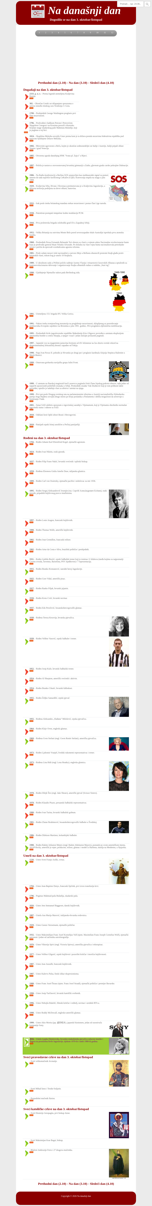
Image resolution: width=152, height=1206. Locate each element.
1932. (31, 203)
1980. (31, 812)
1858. (31, 471)
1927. (31, 588)
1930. (31, 598)
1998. (31, 353)
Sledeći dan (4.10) (102, 82)
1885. (31, 156)
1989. (31, 263)
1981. (31, 253)
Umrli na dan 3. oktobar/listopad (45, 855)
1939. (31, 638)
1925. (31, 579)
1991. (31, 314)
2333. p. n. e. (35, 94)
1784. (31, 442)
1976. (31, 944)
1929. (31, 186)
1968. (31, 242)
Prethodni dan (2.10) (52, 82)
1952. (31, 232)
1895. (31, 491)
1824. (31, 136)
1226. (31, 860)
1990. (31, 272)
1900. (31, 530)
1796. (31, 123)
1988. (31, 845)
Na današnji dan (84, 1196)
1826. (31, 905)
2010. (31, 415)
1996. (31, 1003)
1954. (31, 678)
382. (31, 103)
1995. (31, 333)
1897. (31, 165)
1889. (31, 481)
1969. (31, 738)
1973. (31, 753)
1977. (31, 954)
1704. (31, 886)
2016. (31, 1039)
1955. (31, 698)
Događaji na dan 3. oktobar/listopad (48, 89)
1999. (31, 362)
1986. (31, 835)
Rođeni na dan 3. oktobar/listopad (46, 438)
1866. (31, 146)
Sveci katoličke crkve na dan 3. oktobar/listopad (56, 1109)
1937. (31, 608)
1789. (31, 113)
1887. (31, 915)
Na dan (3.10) (78, 82)
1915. (31, 569)
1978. (31, 793)
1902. (31, 540)
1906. (31, 175)
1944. (31, 223)
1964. (31, 728)
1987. (31, 964)
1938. (31, 213)
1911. (31, 559)
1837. (31, 461)
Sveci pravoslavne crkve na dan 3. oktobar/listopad (58, 1057)
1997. (31, 343)
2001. (31, 405)
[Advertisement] (76, 58)
